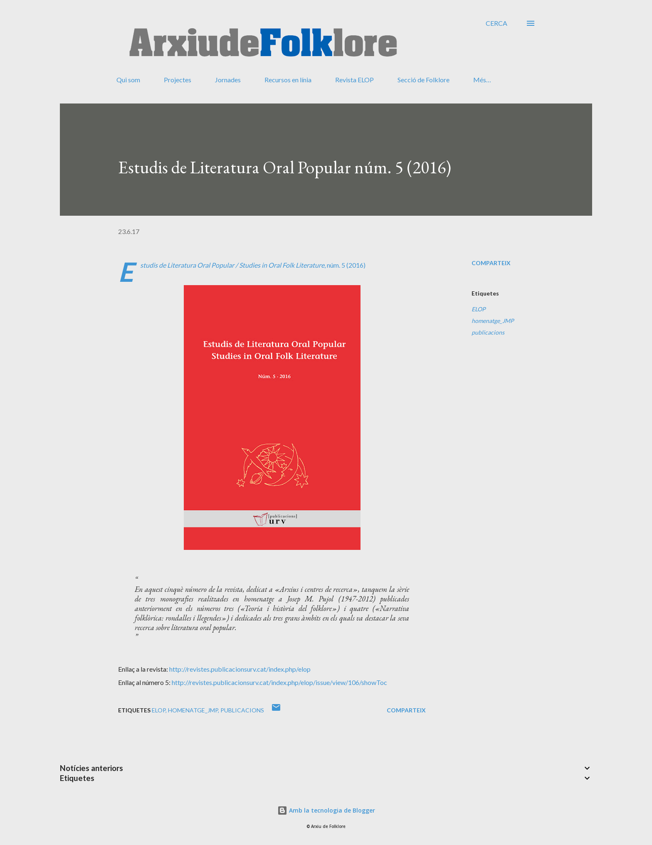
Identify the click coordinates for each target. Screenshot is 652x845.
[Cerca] (496, 23)
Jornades (228, 80)
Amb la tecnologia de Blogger (326, 810)
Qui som (128, 80)
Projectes (177, 80)
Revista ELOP (354, 80)
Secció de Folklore (423, 80)
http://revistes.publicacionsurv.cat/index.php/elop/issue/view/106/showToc (279, 682)
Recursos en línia (287, 80)
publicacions (488, 332)
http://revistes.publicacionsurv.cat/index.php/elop (240, 669)
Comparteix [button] (491, 262)
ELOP (479, 309)
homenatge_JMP (493, 320)
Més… (482, 80)
